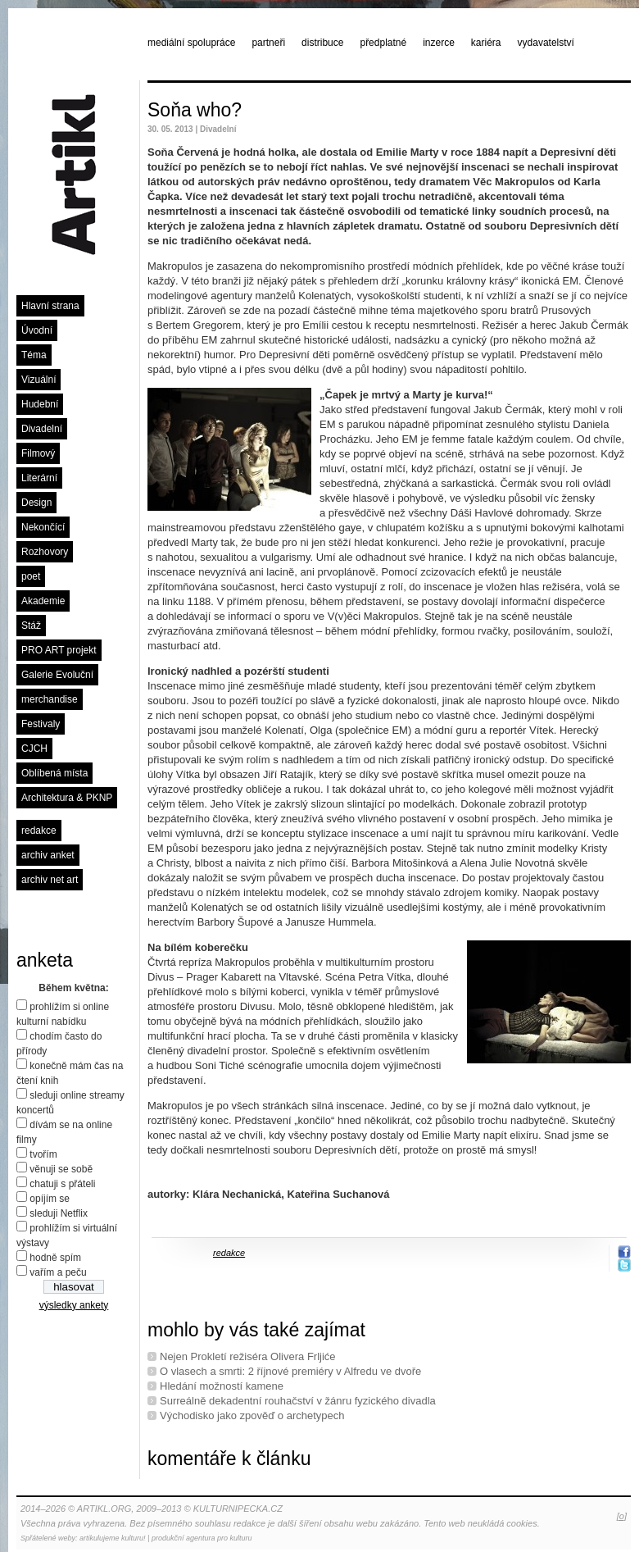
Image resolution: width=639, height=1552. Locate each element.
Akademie (43, 601)
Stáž (31, 625)
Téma (34, 355)
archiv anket (48, 855)
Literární (39, 478)
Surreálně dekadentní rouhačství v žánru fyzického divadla (298, 1401)
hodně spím (55, 1257)
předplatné (383, 42)
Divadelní (41, 429)
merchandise (49, 699)
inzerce (439, 42)
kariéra (486, 42)
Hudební (39, 404)
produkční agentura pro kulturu (202, 1538)
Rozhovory (44, 552)
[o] (622, 1516)
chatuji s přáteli (62, 1184)
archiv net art (49, 879)
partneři (268, 42)
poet (30, 576)
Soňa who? (194, 110)
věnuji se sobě (61, 1169)
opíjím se (49, 1198)
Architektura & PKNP (66, 797)
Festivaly (40, 724)
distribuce (322, 42)
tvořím (43, 1154)
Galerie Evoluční (57, 674)
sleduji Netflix (58, 1213)
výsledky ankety (74, 1305)
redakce (39, 830)
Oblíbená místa (54, 773)
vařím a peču (57, 1272)
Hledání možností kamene (221, 1386)
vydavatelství (546, 42)
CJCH (34, 748)
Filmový (38, 453)
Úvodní (36, 330)
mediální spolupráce (191, 42)
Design (36, 502)
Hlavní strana (50, 306)
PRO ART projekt (59, 650)
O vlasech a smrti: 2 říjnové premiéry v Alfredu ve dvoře (290, 1371)
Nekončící (43, 527)
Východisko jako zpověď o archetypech (252, 1415)
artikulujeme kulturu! (112, 1538)
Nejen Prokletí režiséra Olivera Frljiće (248, 1356)
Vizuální (38, 379)
